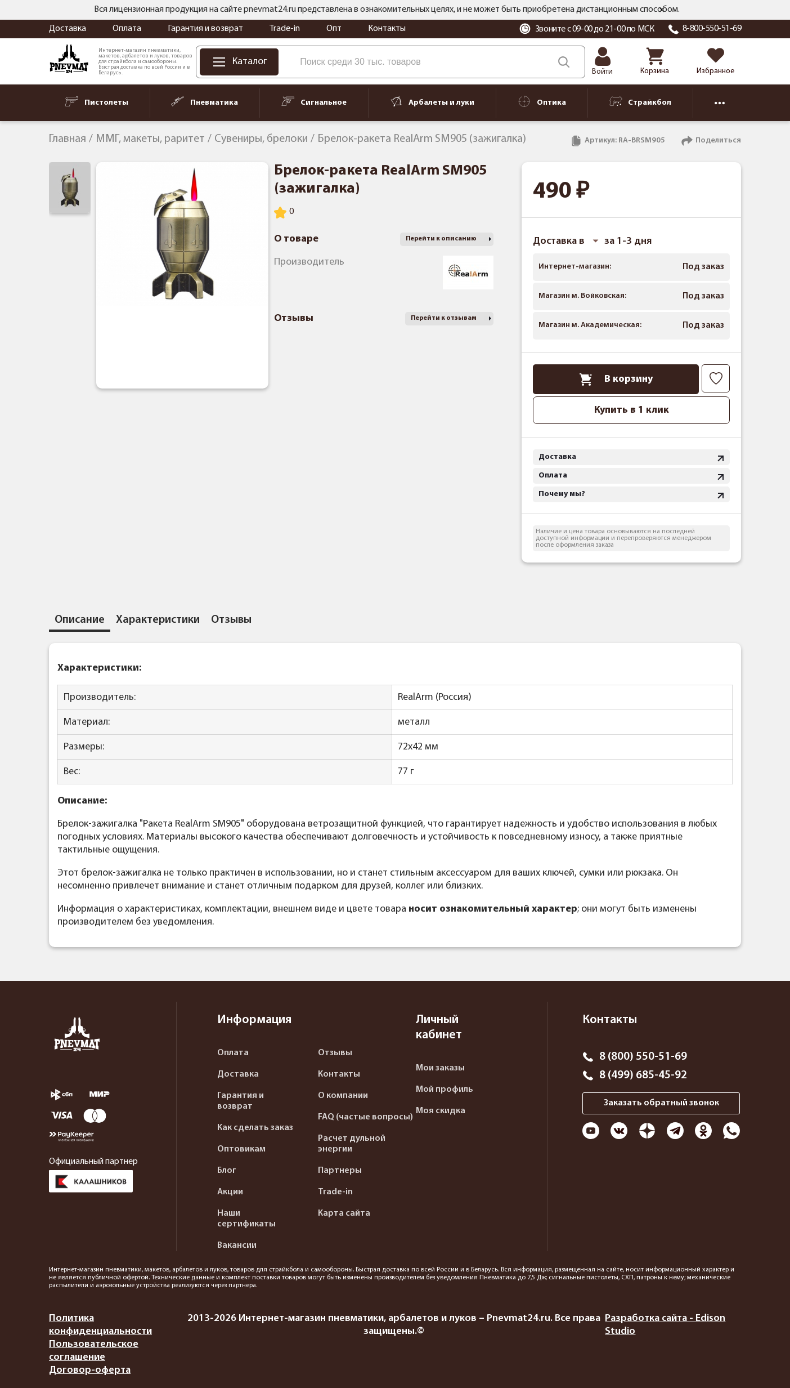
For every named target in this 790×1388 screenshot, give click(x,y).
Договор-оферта (90, 1370)
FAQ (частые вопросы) (365, 1117)
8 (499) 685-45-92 (643, 1075)
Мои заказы (440, 1068)
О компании (343, 1095)
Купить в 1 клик (631, 410)
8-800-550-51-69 (712, 28)
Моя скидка (440, 1110)
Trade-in (285, 28)
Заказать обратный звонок (661, 1103)
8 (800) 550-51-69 (643, 1057)
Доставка (67, 28)
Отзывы (335, 1052)
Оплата (127, 28)
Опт (334, 28)
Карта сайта (344, 1213)
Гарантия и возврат (205, 28)
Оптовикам (241, 1149)
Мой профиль (444, 1089)
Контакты (387, 28)
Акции (230, 1192)
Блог (226, 1170)
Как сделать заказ (255, 1127)
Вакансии (237, 1245)
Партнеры (340, 1170)
